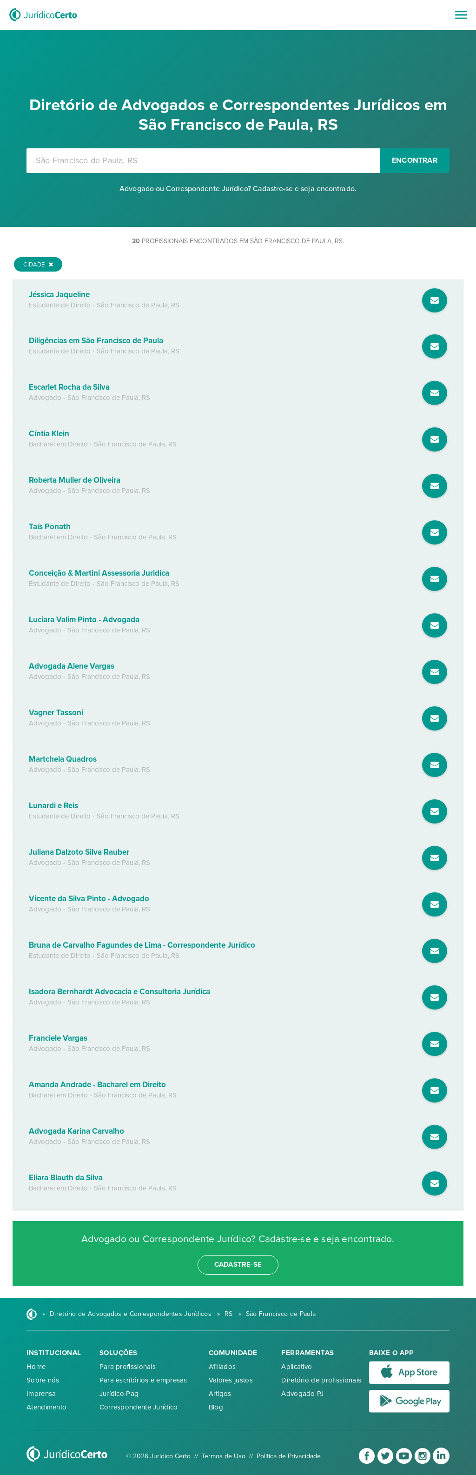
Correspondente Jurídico (138, 1407)
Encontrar (414, 160)
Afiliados (222, 1366)
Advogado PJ (302, 1393)
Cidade (38, 264)
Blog (216, 1407)
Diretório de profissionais (321, 1380)
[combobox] (203, 160)
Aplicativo (296, 1366)
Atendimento (46, 1407)
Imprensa (41, 1393)
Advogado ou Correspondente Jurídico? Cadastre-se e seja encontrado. (238, 188)
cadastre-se (238, 1264)
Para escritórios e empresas (143, 1380)
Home (36, 1366)
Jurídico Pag (119, 1393)
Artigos (220, 1393)
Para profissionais (127, 1366)
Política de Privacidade (289, 1456)
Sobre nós (43, 1380)
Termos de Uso (223, 1456)
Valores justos (231, 1380)
